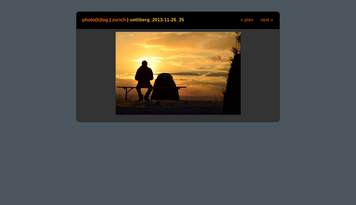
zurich (119, 19)
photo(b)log (95, 19)
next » (267, 19)
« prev (247, 19)
